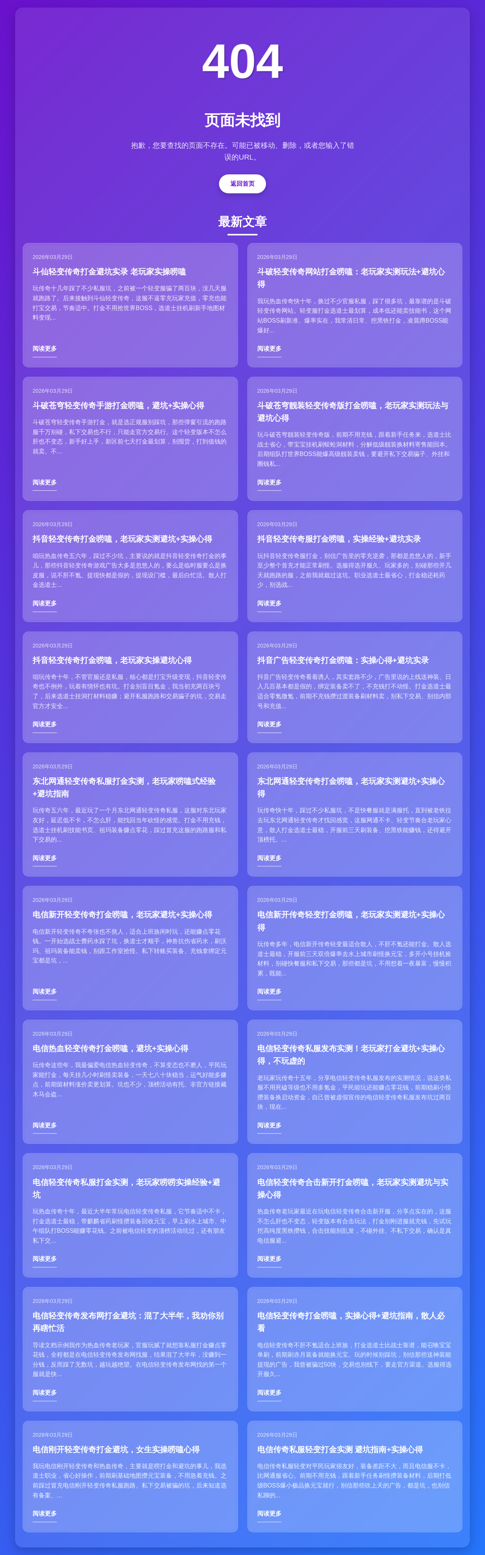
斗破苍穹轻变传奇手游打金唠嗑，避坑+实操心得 (118, 405)
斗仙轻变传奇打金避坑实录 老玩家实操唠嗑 (109, 271)
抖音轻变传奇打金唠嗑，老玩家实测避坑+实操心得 (122, 539)
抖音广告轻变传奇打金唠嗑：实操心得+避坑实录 (343, 660)
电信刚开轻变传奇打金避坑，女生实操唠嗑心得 (116, 1449)
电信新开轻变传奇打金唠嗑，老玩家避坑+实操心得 (122, 914)
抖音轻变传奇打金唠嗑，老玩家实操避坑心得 (112, 660)
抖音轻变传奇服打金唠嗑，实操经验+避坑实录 (339, 539)
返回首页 (242, 183)
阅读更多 (45, 348)
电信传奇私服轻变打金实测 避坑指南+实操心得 (340, 1449)
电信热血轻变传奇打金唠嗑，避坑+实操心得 (110, 1048)
